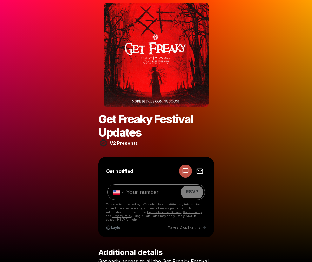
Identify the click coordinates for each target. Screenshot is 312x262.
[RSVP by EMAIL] (199, 171)
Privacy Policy (122, 216)
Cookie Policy (192, 212)
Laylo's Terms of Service (164, 212)
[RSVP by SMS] (185, 171)
